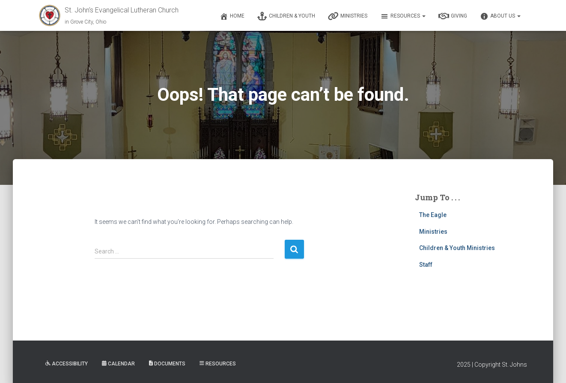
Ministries (347, 16)
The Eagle (433, 214)
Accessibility (66, 364)
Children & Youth (286, 16)
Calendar (118, 364)
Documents (167, 364)
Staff (425, 264)
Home (232, 16)
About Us (500, 16)
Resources (403, 16)
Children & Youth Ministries (457, 247)
